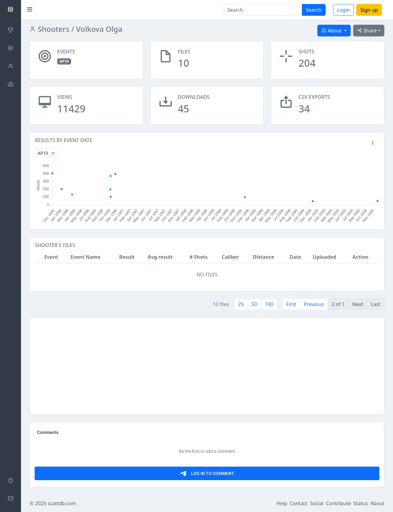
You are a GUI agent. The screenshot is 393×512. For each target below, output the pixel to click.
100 (269, 304)
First (291, 304)
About (377, 503)
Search (314, 9)
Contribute (338, 503)
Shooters (53, 29)
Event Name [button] (85, 257)
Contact (299, 503)
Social (316, 503)
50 (254, 304)
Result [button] (127, 257)
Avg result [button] (160, 257)
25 (241, 304)
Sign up (369, 9)
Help (282, 503)
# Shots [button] (198, 257)
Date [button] (295, 257)
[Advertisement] (207, 366)
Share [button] (367, 30)
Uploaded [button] (324, 257)
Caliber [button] (230, 257)
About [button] (332, 30)
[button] (372, 143)
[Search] (262, 10)
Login (343, 9)
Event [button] (51, 257)
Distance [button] (263, 257)
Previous (314, 304)
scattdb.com (62, 503)
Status (360, 503)
